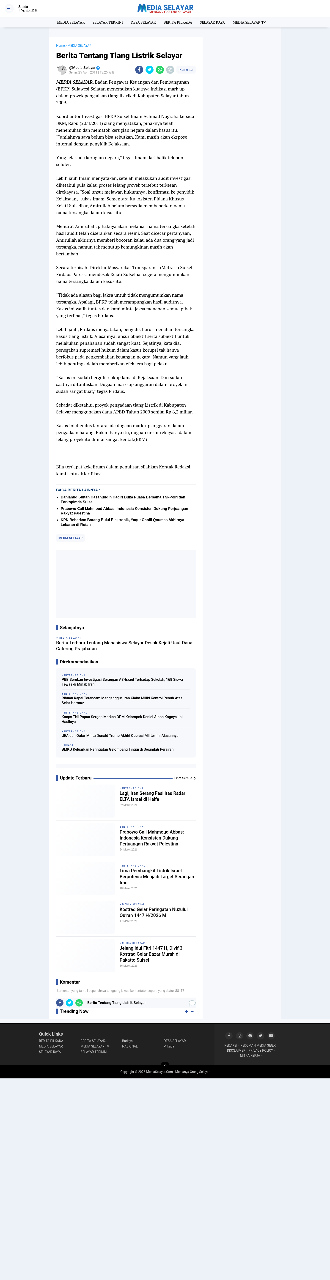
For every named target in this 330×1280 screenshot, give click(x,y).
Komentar (186, 69)
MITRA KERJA (250, 1055)
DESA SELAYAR (143, 22)
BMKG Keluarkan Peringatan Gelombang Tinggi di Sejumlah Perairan (117, 749)
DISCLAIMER (236, 1050)
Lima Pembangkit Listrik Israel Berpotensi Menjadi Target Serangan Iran (157, 876)
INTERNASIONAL (134, 788)
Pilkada (169, 1046)
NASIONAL (130, 1046)
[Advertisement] (126, 584)
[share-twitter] (150, 70)
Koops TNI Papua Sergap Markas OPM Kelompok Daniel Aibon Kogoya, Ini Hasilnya (122, 719)
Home (60, 45)
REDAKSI (230, 1045)
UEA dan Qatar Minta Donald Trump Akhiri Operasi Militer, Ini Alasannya (120, 735)
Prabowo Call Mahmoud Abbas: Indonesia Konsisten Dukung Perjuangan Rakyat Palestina (152, 838)
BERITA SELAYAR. (93, 1041)
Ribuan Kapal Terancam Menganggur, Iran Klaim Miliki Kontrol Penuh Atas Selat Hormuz (122, 700)
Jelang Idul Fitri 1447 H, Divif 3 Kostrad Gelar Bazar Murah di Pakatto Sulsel (151, 954)
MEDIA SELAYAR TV (249, 22)
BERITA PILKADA (178, 22)
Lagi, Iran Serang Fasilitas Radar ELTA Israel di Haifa (152, 796)
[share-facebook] (139, 70)
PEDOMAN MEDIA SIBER (258, 1045)
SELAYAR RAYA (212, 22)
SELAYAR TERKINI (108, 22)
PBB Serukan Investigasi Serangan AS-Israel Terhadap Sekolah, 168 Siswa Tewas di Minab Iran (122, 681)
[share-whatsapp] (160, 70)
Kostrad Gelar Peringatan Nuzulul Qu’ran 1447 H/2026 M (154, 912)
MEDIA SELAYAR (71, 22)
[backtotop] (165, 1066)
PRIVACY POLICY (260, 1050)
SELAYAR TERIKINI (94, 1052)
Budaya (127, 1041)
